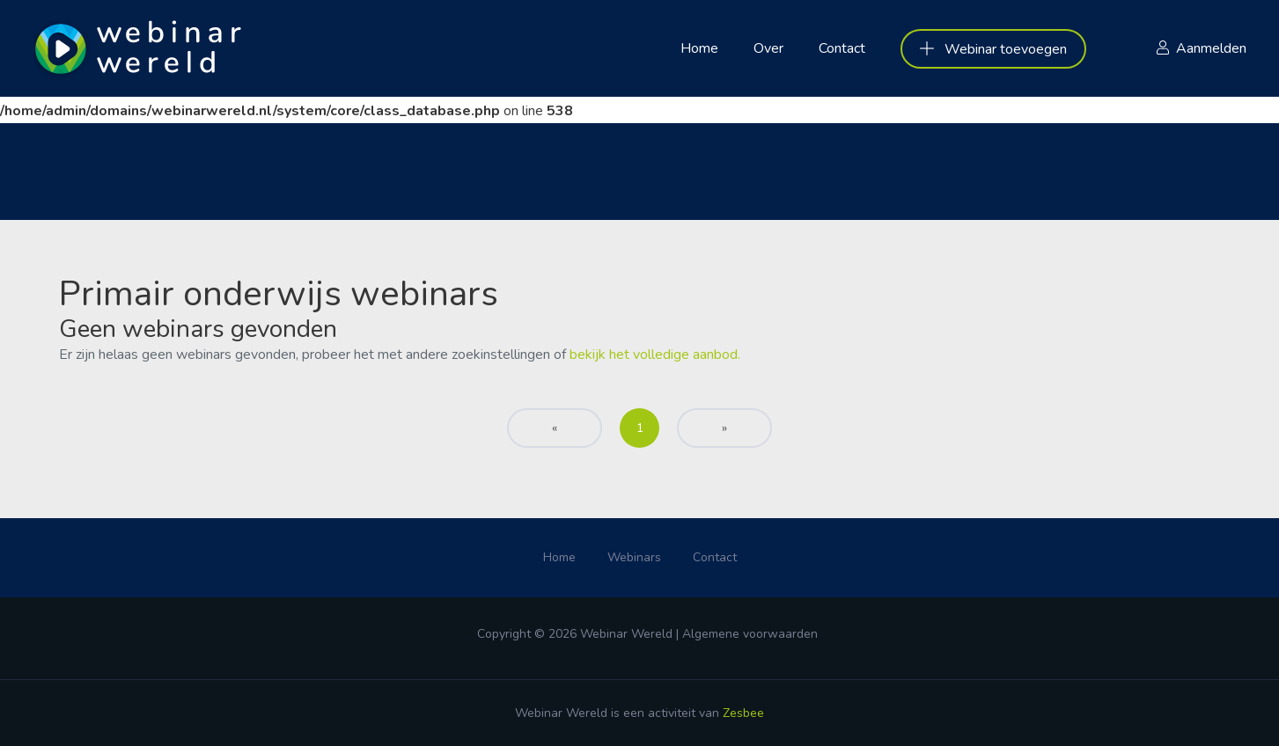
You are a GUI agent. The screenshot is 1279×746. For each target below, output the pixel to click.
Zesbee (743, 713)
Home (699, 48)
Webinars (634, 557)
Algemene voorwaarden (750, 633)
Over (768, 48)
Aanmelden (1211, 48)
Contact (842, 48)
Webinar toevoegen (993, 49)
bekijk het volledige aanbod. (655, 354)
